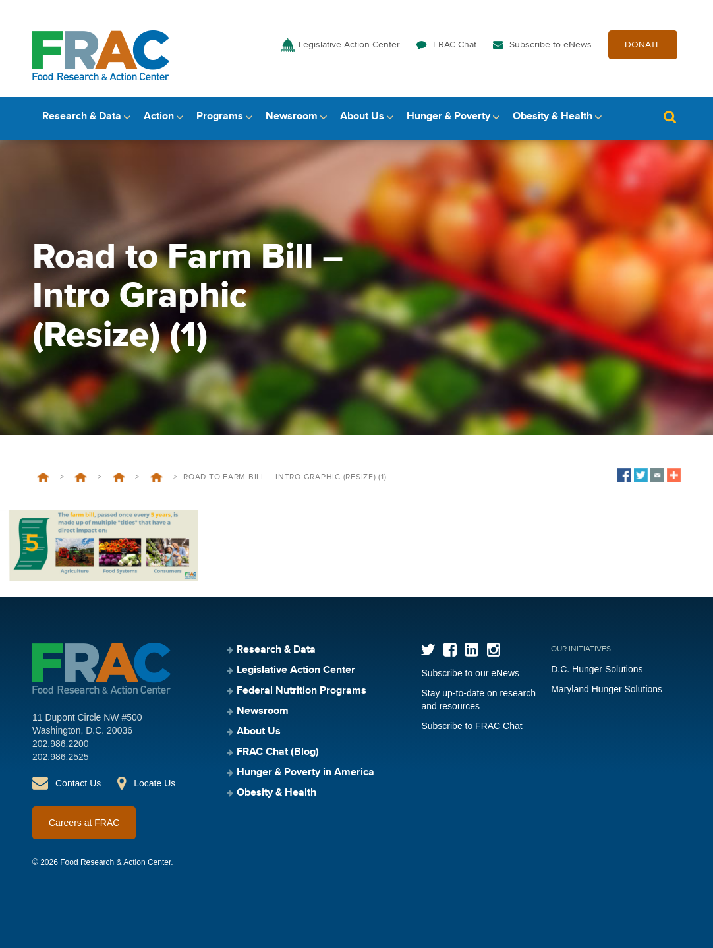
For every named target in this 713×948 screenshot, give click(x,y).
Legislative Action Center (349, 44)
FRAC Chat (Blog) (278, 752)
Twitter (428, 650)
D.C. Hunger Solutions (596, 669)
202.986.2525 (60, 757)
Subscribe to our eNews (470, 673)
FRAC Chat (454, 44)
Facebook (450, 650)
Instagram (493, 650)
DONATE (643, 44)
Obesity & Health (552, 116)
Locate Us (154, 783)
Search (669, 117)
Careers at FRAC (84, 822)
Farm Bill (156, 477)
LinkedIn (471, 650)
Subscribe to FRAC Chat (471, 726)
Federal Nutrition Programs (301, 691)
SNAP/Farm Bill (119, 477)
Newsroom (292, 116)
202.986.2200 (60, 743)
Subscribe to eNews (550, 44)
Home (43, 477)
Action (159, 116)
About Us (362, 116)
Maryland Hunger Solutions (606, 689)
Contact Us (78, 783)
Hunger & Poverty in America (305, 772)
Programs (219, 116)
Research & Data (81, 116)
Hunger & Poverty (448, 116)
